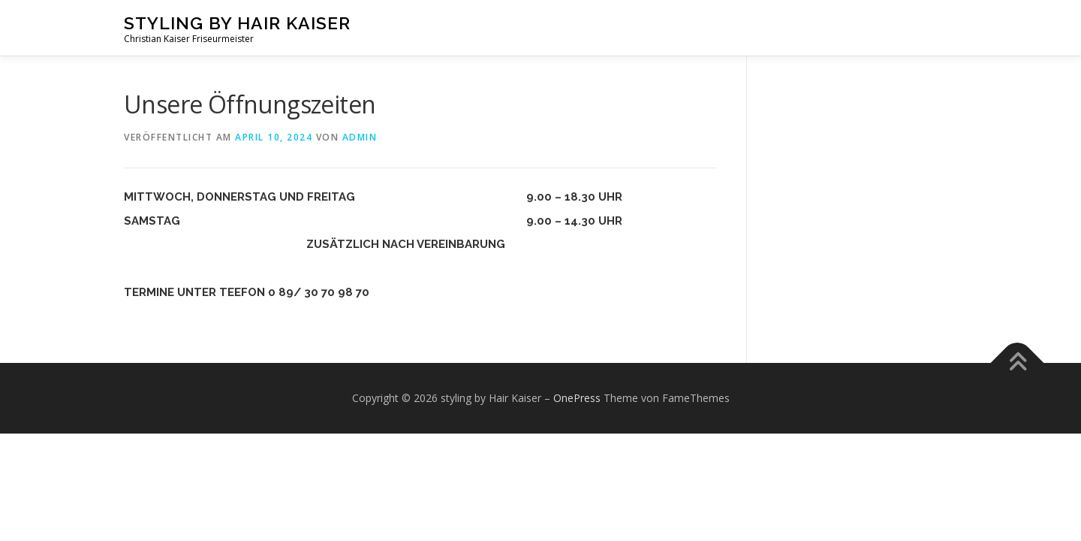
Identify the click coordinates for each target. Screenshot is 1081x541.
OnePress (577, 398)
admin (360, 137)
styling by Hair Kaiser (237, 23)
